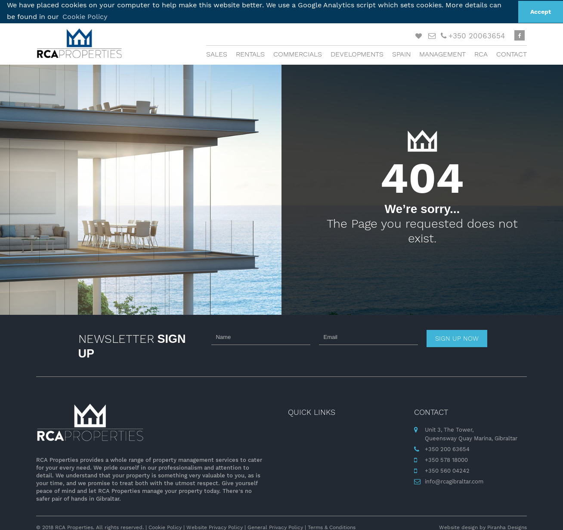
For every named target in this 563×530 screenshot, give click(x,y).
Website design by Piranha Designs (483, 527)
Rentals (250, 54)
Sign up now (457, 338)
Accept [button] (540, 11)
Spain (401, 54)
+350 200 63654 (447, 448)
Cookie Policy (165, 527)
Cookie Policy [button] (85, 17)
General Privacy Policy (275, 527)
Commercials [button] (297, 54)
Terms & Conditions (332, 527)
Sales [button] (216, 54)
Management (442, 54)
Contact (511, 54)
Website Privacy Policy (214, 527)
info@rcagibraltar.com (454, 480)
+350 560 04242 (447, 470)
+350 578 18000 (446, 459)
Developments (357, 54)
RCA (481, 54)
